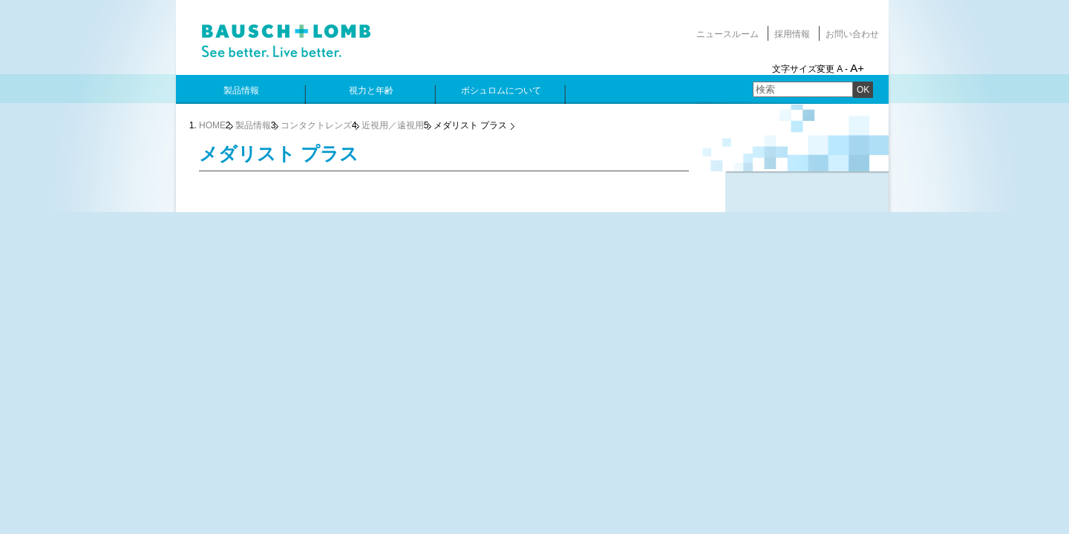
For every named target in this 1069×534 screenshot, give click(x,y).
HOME (212, 125)
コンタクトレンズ (316, 125)
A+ (857, 68)
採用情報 (792, 34)
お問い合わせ (852, 34)
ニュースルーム (727, 34)
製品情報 (253, 125)
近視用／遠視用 (393, 125)
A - (842, 69)
